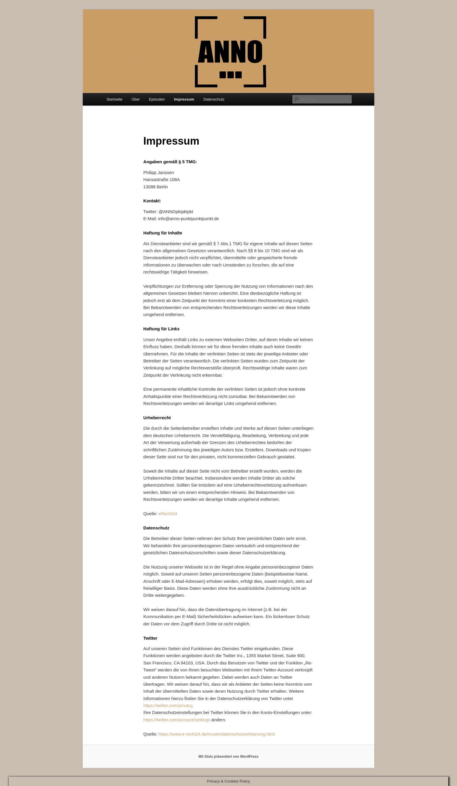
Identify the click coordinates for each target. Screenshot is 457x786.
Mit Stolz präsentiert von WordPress (228, 757)
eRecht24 (168, 513)
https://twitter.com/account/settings (176, 719)
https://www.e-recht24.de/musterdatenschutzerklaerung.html (217, 733)
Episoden (157, 99)
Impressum (184, 99)
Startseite (114, 99)
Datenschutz (213, 99)
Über (136, 99)
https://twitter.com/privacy (167, 705)
